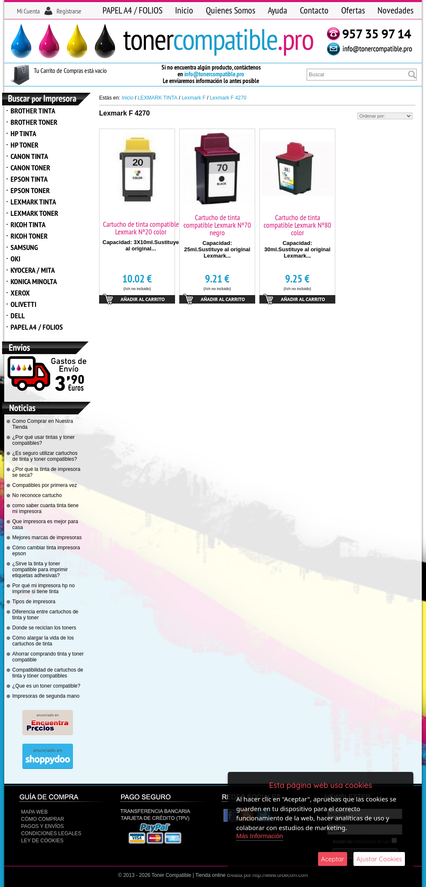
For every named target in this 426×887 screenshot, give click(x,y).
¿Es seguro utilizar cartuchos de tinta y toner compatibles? (45, 456)
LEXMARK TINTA (33, 202)
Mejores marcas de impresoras (47, 537)
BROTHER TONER (34, 122)
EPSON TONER (30, 190)
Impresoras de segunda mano (45, 696)
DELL (18, 315)
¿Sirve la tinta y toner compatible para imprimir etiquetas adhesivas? (39, 569)
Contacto (314, 10)
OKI (15, 258)
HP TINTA (23, 133)
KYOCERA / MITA (33, 270)
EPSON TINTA (29, 179)
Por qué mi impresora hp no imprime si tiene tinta (43, 588)
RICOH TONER (29, 236)
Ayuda (277, 10)
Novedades (395, 10)
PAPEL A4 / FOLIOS (132, 10)
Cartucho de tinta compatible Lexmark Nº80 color (297, 224)
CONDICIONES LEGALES (51, 833)
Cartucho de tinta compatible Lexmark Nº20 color (141, 228)
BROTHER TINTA (33, 111)
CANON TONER (30, 167)
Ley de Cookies (42, 841)
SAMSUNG (24, 247)
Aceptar (332, 859)
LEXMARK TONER (34, 213)
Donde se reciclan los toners (44, 628)
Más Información (259, 835)
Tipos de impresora (33, 602)
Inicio (184, 10)
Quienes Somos (230, 10)
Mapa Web (34, 812)
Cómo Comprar (42, 819)
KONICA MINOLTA (34, 281)
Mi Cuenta (28, 11)
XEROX (20, 293)
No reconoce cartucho (37, 495)
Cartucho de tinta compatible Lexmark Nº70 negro (217, 224)
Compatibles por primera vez (44, 485)
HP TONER (24, 145)
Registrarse (69, 11)
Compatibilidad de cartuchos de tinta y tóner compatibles (47, 673)
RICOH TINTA (28, 224)
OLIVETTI (23, 304)
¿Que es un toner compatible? (46, 686)
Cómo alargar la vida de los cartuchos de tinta (43, 641)
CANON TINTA (29, 156)
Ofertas (353, 10)
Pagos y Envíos (42, 826)
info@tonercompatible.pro (214, 74)
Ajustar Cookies (379, 859)
